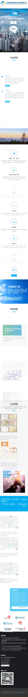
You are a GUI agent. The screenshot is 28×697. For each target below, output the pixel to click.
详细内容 (13, 22)
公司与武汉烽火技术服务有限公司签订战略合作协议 (11, 646)
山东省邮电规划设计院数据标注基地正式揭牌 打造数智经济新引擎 (13, 644)
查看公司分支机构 (5, 663)
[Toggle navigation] (2, 7)
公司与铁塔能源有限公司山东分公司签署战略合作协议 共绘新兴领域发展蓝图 (13, 640)
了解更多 (7, 100)
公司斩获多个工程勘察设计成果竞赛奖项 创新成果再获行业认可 (13, 648)
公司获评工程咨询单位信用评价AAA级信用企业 (10, 638)
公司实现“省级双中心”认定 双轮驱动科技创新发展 (10, 650)
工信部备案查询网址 (20, 693)
